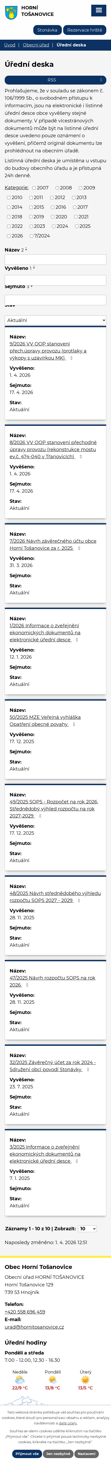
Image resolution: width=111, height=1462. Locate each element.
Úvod (9, 44)
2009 (89, 188)
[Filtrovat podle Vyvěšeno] (55, 280)
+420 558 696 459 (25, 1312)
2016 (61, 207)
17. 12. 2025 (22, 741)
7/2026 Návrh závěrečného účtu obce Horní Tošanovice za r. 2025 (53, 544)
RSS (76, 79)
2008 (66, 188)
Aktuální (19, 410)
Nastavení (87, 1454)
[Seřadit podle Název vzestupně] (26, 248)
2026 (17, 236)
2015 (39, 207)
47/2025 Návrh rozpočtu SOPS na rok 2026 (52, 981)
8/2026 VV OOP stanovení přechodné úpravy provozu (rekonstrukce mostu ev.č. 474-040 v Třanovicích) (53, 450)
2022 (17, 226)
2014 (17, 207)
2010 (17, 197)
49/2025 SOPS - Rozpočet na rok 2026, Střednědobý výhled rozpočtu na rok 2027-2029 (54, 809)
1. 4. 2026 (20, 375)
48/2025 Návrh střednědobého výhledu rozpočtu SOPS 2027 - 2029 (55, 897)
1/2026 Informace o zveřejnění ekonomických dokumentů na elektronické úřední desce (45, 633)
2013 (81, 197)
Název (14, 250)
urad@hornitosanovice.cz (34, 1327)
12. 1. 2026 (21, 657)
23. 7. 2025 (21, 1087)
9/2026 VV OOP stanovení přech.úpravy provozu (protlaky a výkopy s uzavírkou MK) (48, 351)
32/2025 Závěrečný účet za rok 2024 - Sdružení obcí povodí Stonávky (53, 1066)
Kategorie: (17, 187)
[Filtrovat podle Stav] (55, 320)
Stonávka (47, 30)
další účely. (68, 1423)
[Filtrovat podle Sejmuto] (55, 300)
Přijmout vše (27, 1454)
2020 (61, 216)
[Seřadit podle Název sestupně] (26, 250)
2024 (62, 226)
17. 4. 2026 (21, 392)
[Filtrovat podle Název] (55, 259)
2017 (82, 207)
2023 (39, 226)
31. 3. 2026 (21, 565)
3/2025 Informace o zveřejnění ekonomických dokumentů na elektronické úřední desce (45, 1154)
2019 (39, 216)
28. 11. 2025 (22, 918)
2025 (85, 226)
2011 (38, 197)
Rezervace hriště (84, 30)
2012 (60, 197)
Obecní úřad (36, 44)
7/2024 (42, 236)
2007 (43, 188)
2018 (17, 216)
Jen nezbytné (58, 1454)
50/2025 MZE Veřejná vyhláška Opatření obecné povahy (45, 720)
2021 (84, 216)
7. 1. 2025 (20, 1178)
